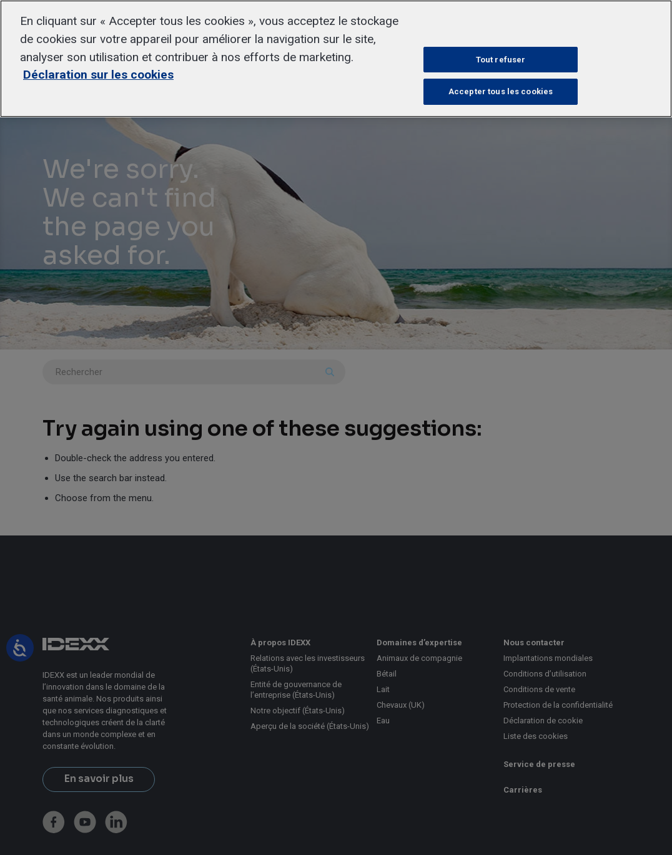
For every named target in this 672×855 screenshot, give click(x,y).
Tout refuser (501, 59)
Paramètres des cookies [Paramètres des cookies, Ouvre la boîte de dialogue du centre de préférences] (501, 27)
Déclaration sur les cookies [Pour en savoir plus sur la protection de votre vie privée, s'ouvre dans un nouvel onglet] (98, 74)
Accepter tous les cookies (500, 91)
